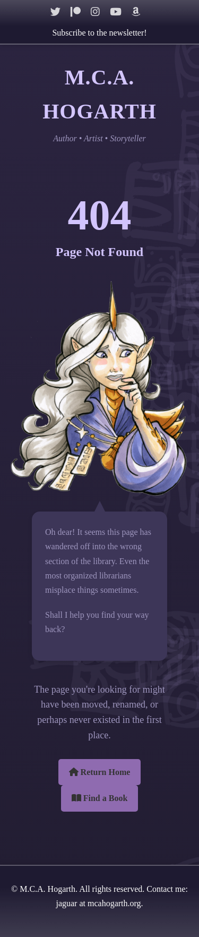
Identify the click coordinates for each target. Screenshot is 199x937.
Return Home (100, 772)
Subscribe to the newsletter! (99, 32)
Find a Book (100, 798)
